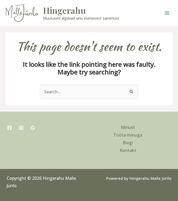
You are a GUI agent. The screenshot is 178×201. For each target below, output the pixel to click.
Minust (128, 127)
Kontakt (128, 150)
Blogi (128, 143)
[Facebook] (9, 127)
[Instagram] (21, 127)
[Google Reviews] (32, 127)
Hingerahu (64, 10)
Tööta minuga (127, 135)
